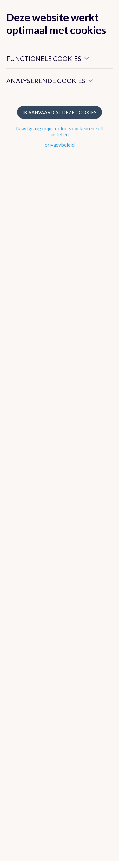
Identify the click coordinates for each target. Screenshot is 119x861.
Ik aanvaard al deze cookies (59, 112)
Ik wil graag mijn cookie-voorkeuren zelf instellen (59, 131)
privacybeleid (60, 144)
